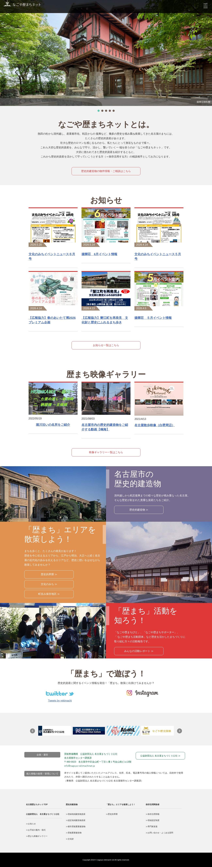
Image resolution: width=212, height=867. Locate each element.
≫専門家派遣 (151, 826)
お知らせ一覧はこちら (106, 345)
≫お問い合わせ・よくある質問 (159, 833)
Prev (34, 732)
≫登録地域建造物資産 (75, 814)
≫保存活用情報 (152, 814)
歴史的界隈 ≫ (49, 574)
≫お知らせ (31, 824)
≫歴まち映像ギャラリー (37, 836)
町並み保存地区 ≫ (49, 594)
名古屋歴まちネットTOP (37, 804)
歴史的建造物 (72, 804)
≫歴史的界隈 (112, 814)
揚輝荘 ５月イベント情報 (153, 318)
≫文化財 (70, 839)
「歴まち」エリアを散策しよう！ (120, 804)
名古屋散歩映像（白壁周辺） (154, 425)
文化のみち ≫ (49, 584)
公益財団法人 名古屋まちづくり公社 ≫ (160, 755)
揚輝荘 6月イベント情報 (99, 254)
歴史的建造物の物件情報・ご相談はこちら (106, 171)
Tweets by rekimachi (60, 700)
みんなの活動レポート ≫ (139, 651)
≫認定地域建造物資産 (75, 820)
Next (181, 732)
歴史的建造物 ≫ (138, 509)
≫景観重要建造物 (74, 833)
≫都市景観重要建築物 (75, 826)
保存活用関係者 (152, 804)
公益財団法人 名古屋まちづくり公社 (42, 814)
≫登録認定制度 (152, 820)
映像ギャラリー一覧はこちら (106, 452)
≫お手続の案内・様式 (36, 830)
